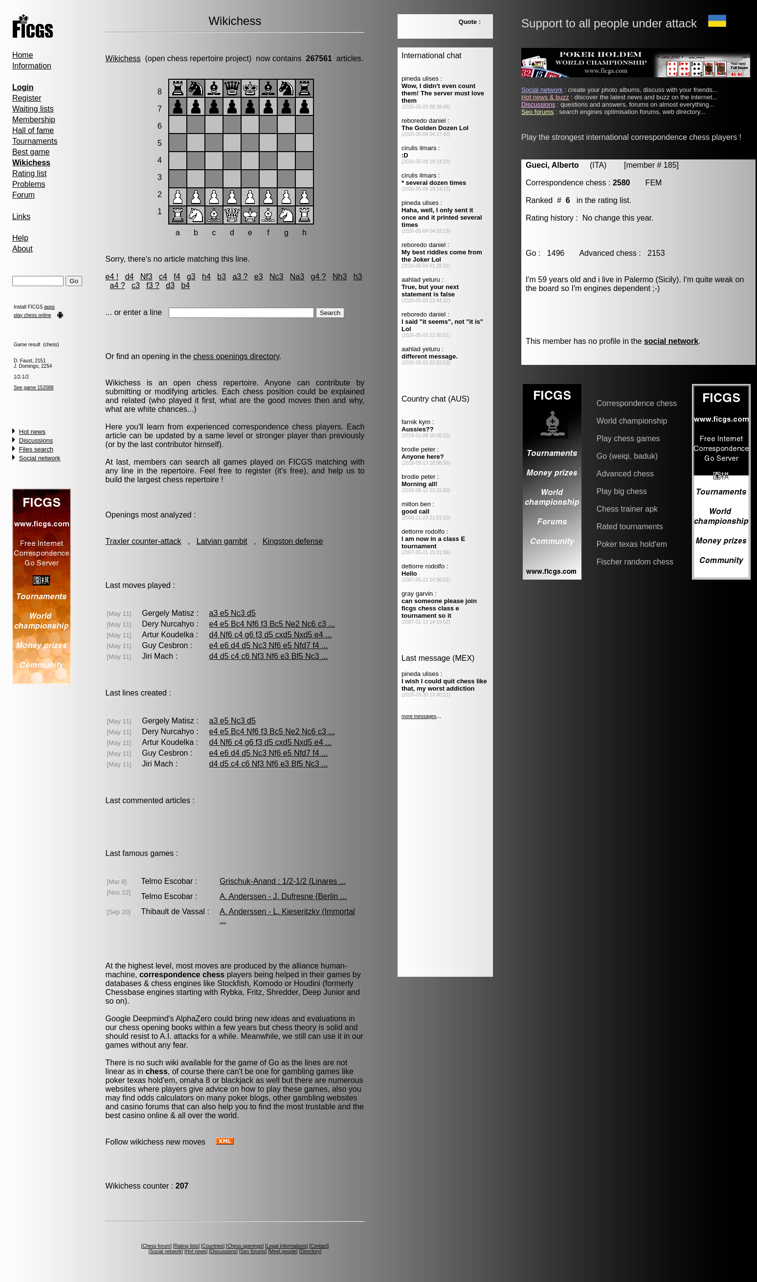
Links (21, 216)
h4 (206, 276)
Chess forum (156, 1246)
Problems (28, 184)
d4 (129, 276)
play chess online (32, 315)
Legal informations (287, 1246)
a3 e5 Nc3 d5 (232, 613)
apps (49, 307)
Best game (30, 152)
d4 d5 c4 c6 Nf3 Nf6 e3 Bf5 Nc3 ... (268, 656)
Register (27, 98)
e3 (258, 276)
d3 (170, 285)
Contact (319, 1246)
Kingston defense (293, 541)
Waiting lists (33, 109)
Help (20, 238)
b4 (185, 285)
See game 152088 (34, 387)
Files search (36, 449)
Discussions (36, 440)
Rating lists (186, 1246)
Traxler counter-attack (143, 541)
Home (22, 55)
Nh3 (340, 276)
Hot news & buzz (545, 97)
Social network (40, 458)
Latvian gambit (222, 541)
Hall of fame (33, 130)
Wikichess (123, 58)
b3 (221, 276)
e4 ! (112, 276)
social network (671, 341)
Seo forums (253, 1251)
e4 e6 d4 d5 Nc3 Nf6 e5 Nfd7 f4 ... (268, 645)
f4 (177, 276)
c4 (163, 276)
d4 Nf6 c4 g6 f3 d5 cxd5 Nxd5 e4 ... (270, 634)
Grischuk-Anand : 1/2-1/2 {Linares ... (283, 881)
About (22, 249)
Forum (23, 195)
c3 (136, 285)
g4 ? (318, 276)
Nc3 (276, 276)
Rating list (29, 173)
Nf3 (146, 276)
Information (31, 66)
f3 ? (152, 285)
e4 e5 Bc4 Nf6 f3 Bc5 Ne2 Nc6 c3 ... (272, 624)
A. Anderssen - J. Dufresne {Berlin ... (283, 896)
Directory (310, 1251)
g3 (191, 276)
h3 (358, 276)
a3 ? (239, 276)
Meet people (282, 1251)
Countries (212, 1246)
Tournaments (35, 141)
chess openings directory (236, 356)
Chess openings (245, 1246)
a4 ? (117, 285)
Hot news (32, 431)
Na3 (297, 276)
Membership (33, 119)
